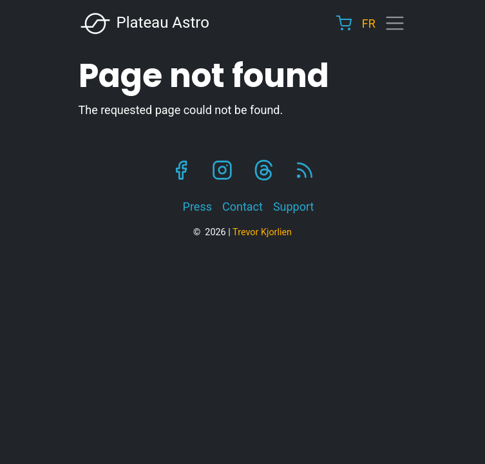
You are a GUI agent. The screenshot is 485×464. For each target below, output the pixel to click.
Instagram (222, 170)
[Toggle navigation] (395, 23)
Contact (242, 206)
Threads (263, 170)
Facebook (181, 170)
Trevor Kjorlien (262, 232)
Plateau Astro (144, 23)
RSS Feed (304, 170)
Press (197, 206)
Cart (344, 23)
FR (369, 23)
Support (293, 206)
